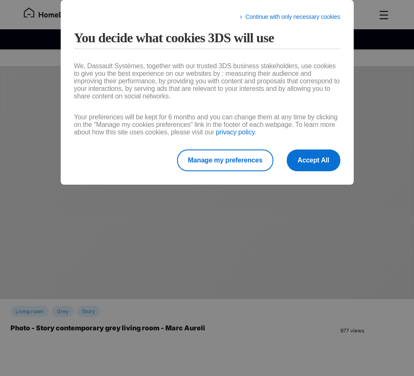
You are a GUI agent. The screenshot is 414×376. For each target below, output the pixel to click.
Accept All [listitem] (313, 160)
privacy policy (235, 132)
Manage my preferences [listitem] (225, 160)
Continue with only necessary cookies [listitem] (292, 16)
